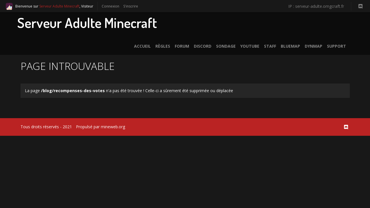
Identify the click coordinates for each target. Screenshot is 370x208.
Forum (182, 46)
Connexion (110, 6)
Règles (162, 46)
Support (336, 46)
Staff (270, 46)
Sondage (226, 46)
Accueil (142, 46)
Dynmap (313, 46)
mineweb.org (113, 126)
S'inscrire (130, 6)
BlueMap (290, 46)
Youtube (249, 46)
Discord (202, 46)
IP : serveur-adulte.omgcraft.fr (316, 6)
